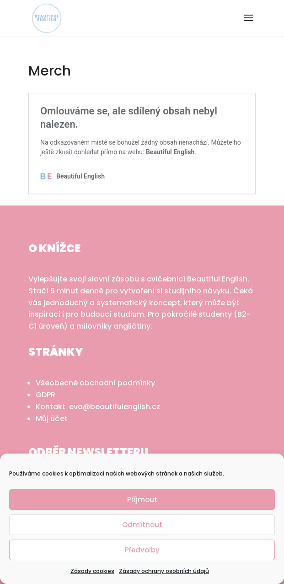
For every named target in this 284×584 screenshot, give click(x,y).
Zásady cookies (92, 571)
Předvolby (142, 550)
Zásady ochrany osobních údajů (164, 571)
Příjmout (142, 499)
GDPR (45, 394)
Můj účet (52, 418)
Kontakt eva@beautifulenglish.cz (98, 406)
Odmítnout (142, 525)
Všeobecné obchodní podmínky (95, 383)
